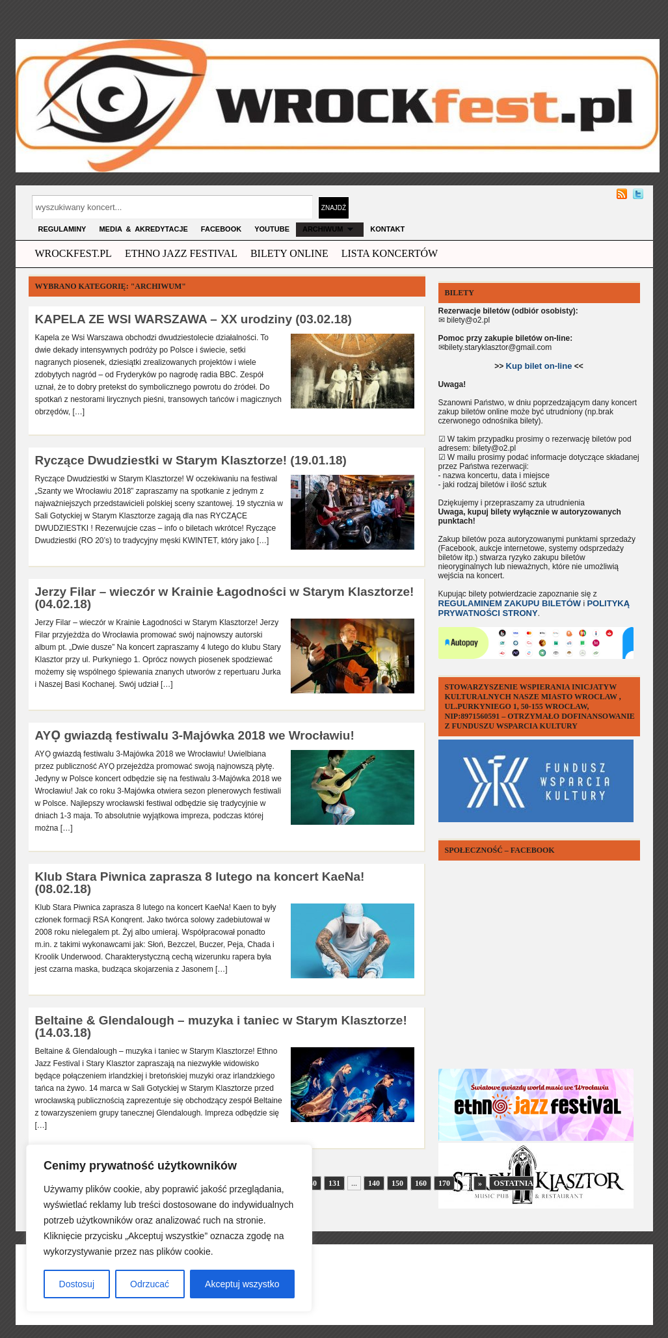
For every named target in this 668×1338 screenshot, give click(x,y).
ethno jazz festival (181, 253)
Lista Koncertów (389, 253)
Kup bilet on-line (539, 366)
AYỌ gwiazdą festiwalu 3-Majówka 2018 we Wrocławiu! (194, 735)
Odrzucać (149, 1284)
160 (421, 1183)
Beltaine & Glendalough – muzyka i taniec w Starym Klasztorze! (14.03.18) (221, 1026)
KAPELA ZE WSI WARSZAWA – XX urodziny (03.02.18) (193, 319)
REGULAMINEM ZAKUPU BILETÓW (509, 603)
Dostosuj (76, 1284)
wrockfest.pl (73, 253)
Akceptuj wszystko (242, 1284)
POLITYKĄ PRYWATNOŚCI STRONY (534, 608)
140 (374, 1183)
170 (444, 1183)
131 (334, 1183)
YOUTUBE (271, 229)
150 (397, 1183)
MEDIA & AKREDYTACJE (143, 229)
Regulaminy (62, 229)
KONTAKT (387, 229)
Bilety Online (289, 253)
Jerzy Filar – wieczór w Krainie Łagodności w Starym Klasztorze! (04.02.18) (224, 598)
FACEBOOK (221, 229)
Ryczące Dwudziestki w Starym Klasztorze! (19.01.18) (191, 460)
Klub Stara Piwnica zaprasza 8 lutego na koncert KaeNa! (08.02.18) (200, 883)
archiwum (329, 229)
